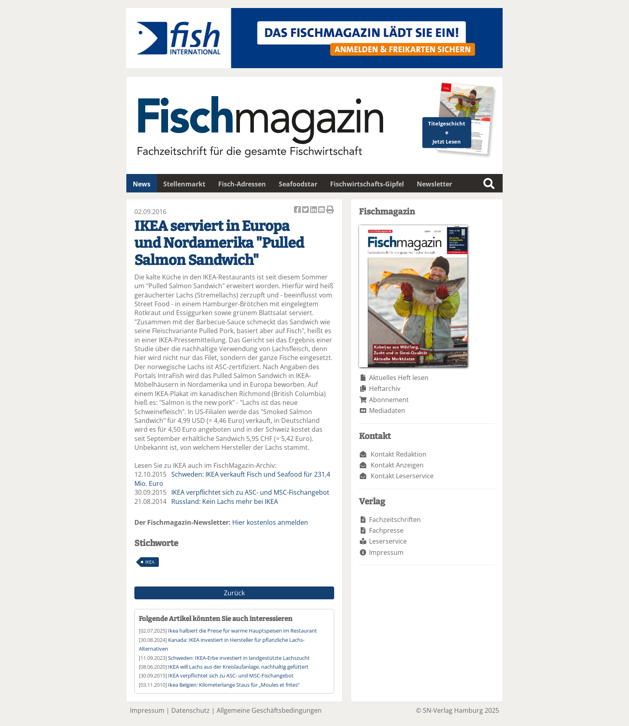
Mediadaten (387, 410)
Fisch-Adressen (242, 184)
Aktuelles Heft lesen (398, 377)
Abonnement (389, 399)
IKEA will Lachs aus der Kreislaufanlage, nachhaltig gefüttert (238, 666)
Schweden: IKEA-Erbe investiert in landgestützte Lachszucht (239, 657)
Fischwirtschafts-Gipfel (367, 184)
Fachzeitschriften (395, 519)
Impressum (386, 552)
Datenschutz (190, 710)
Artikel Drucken (330, 210)
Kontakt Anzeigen (397, 465)
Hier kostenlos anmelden (270, 522)
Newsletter (434, 184)
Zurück (234, 592)
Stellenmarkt (184, 184)
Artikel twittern (306, 210)
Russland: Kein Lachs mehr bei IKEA (224, 501)
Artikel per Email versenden (322, 210)
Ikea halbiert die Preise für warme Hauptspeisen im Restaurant (242, 630)
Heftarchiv (384, 388)
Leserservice (388, 541)
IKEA (149, 562)
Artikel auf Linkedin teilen (314, 210)
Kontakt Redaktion (398, 454)
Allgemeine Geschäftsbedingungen (269, 710)
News (141, 184)
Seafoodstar (298, 184)
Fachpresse (386, 530)
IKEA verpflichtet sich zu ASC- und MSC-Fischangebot (250, 492)
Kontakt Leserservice (402, 475)
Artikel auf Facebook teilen (298, 210)
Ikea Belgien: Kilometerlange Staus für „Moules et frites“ (234, 684)
